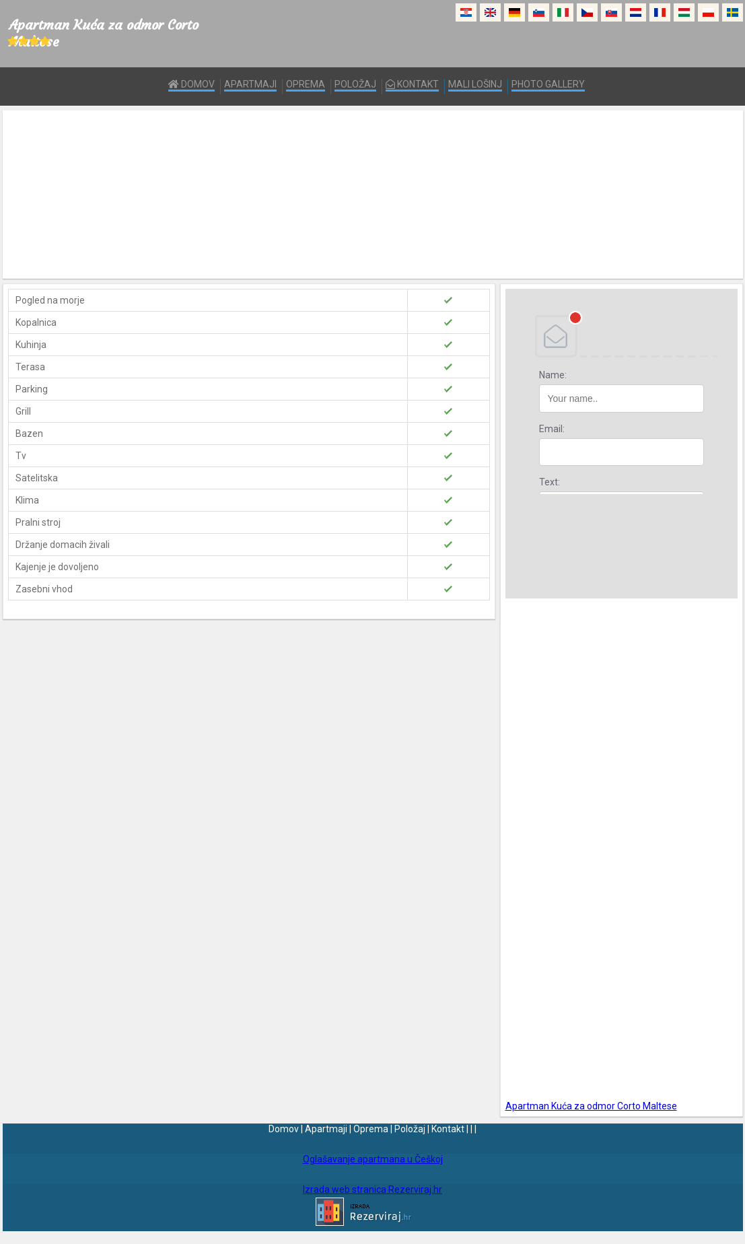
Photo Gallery (548, 84)
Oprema (305, 84)
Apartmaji (250, 84)
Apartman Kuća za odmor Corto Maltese (591, 1106)
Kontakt (412, 84)
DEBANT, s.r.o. (621, 336)
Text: (549, 482)
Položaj (355, 84)
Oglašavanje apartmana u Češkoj (373, 1159)
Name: (553, 375)
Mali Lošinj (475, 84)
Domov (191, 84)
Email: (552, 428)
